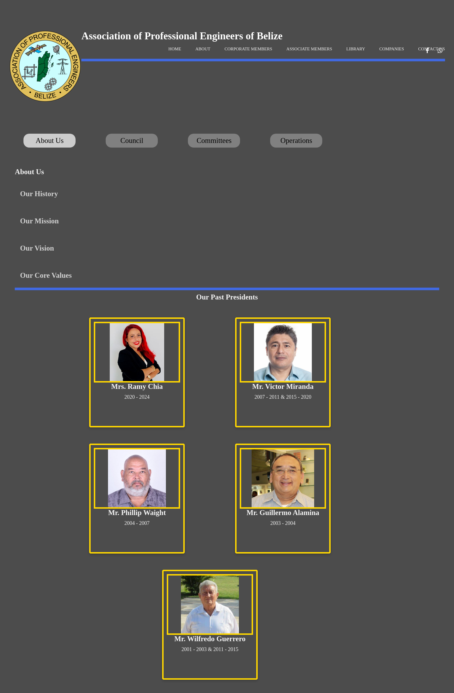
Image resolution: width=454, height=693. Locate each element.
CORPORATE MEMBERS (248, 49)
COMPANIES (391, 49)
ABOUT (202, 49)
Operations (296, 140)
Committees (214, 140)
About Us (50, 140)
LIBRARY (355, 49)
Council (131, 140)
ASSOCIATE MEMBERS (309, 49)
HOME (175, 49)
